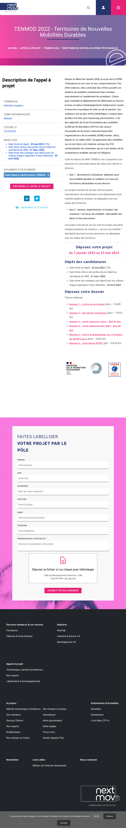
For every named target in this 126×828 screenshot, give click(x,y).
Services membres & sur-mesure (24, 624)
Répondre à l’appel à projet (31, 186)
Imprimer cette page (31, 207)
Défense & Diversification (19, 636)
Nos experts (12, 675)
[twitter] (37, 198)
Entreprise (22, 486)
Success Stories (14, 720)
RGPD (96, 816)
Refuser (109, 816)
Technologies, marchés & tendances (24, 669)
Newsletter (12, 759)
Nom (19, 473)
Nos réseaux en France (18, 737)
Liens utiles (39, 759)
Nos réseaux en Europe (54, 709)
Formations (12, 630)
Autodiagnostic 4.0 (66, 642)
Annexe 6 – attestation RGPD (86, 343)
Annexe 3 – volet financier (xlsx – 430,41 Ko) (95, 321)
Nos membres (13, 714)
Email (19, 512)
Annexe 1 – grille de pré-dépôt (87, 304)
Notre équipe (49, 726)
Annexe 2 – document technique (87, 313)
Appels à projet (14, 664)
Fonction (21, 499)
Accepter (63, 823)
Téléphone (22, 526)
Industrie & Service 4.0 (68, 636)
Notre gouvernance (52, 720)
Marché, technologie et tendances (23, 709)
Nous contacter (88, 759)
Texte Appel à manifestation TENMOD (27, 175)
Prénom (20, 460)
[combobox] (88, 7)
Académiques (13, 732)
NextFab (61, 630)
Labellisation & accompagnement (23, 681)
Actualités (96, 709)
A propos (11, 703)
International (49, 714)
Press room (49, 732)
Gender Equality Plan (53, 737)
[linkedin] (27, 198)
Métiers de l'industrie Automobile (49, 765)
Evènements (97, 714)
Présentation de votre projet (31, 539)
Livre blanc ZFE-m (100, 720)
